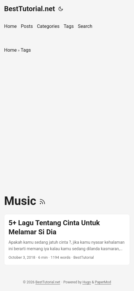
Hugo (86, 282)
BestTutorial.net (29, 9)
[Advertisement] (67, 124)
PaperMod (103, 282)
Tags (26, 50)
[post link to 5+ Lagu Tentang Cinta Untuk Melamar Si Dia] (67, 239)
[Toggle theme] (60, 9)
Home (10, 50)
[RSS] (42, 201)
